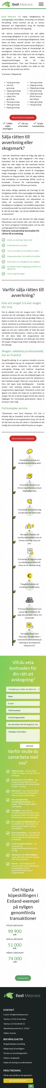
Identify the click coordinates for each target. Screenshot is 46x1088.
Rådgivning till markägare (13, 1048)
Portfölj (22, 786)
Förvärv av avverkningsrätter (15, 1053)
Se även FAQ (23, 978)
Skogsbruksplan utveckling (14, 1044)
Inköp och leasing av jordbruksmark (17, 1062)
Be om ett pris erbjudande (23, 117)
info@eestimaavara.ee (19, 1014)
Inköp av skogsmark (11, 1058)
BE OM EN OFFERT (18, 1080)
